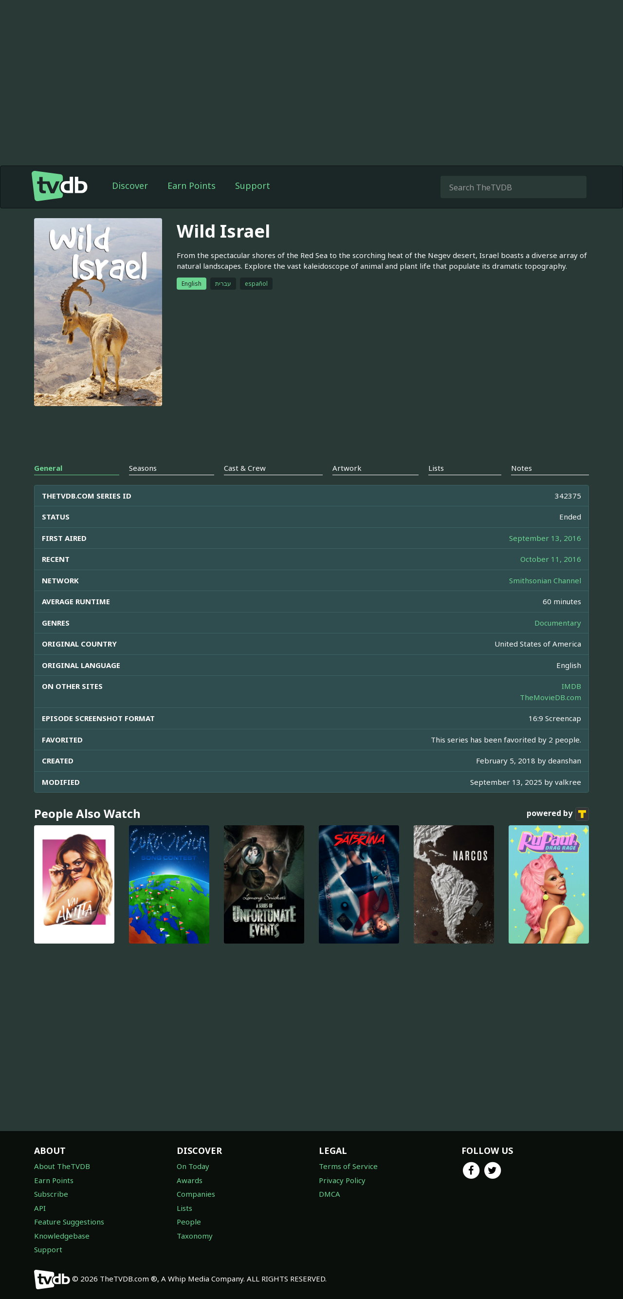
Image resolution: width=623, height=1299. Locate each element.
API (40, 1208)
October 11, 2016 (550, 559)
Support (252, 185)
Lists (184, 1208)
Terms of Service (348, 1166)
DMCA (329, 1194)
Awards (189, 1180)
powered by (558, 814)
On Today (193, 1166)
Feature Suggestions (69, 1221)
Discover (130, 185)
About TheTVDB (62, 1166)
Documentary (557, 623)
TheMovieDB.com (550, 697)
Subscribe (51, 1194)
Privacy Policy (342, 1180)
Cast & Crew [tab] (245, 468)
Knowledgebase (62, 1236)
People (189, 1221)
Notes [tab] (521, 468)
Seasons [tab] (143, 468)
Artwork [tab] (347, 468)
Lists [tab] (436, 468)
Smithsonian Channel (545, 580)
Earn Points (191, 185)
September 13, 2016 (545, 538)
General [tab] (48, 468)
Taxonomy (195, 1236)
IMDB (571, 686)
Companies (196, 1194)
